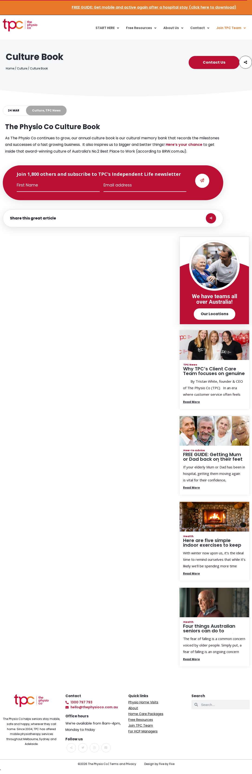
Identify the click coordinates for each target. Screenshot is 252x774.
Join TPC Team (231, 28)
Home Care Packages (145, 714)
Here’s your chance (184, 144)
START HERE (107, 28)
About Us (173, 28)
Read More (191, 402)
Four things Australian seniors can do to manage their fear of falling (209, 633)
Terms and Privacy (123, 764)
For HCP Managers (143, 731)
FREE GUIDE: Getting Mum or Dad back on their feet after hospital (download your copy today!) (213, 461)
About (133, 708)
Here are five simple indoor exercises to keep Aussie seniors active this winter (213, 547)
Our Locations (214, 314)
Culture (22, 68)
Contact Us (214, 62)
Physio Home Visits (143, 702)
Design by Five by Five (159, 764)
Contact (199, 28)
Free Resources (141, 28)
